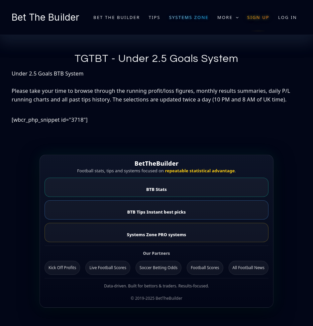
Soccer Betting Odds (158, 267)
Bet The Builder (45, 17)
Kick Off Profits (62, 267)
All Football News (248, 267)
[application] (236, 17)
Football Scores (205, 267)
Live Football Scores (107, 267)
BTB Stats (156, 189)
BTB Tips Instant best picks (156, 212)
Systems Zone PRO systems (156, 235)
